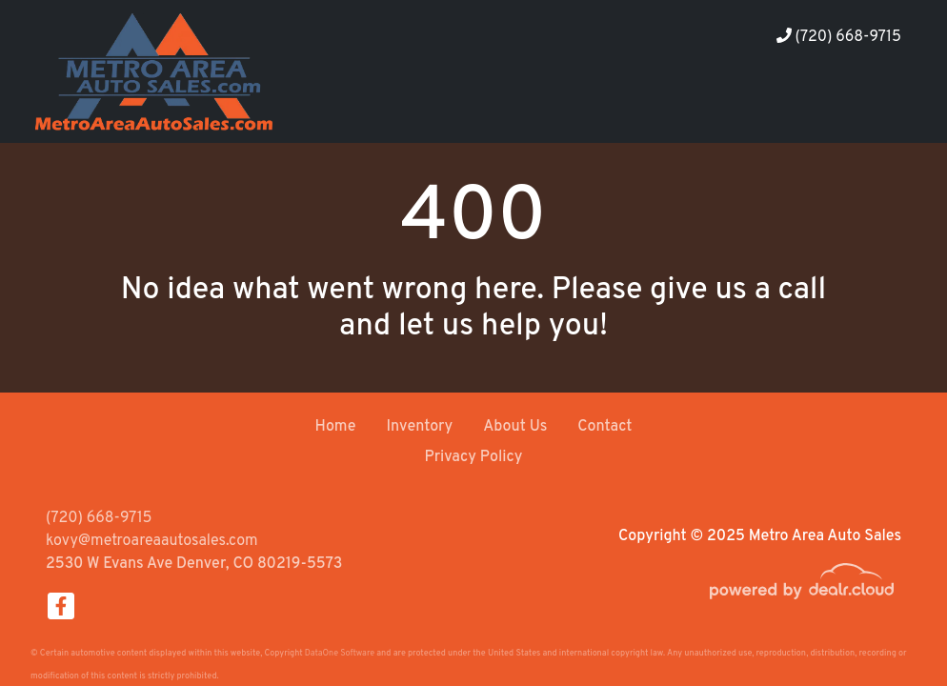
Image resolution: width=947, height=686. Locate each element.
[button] (757, 107)
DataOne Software (339, 653)
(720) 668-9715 (838, 37)
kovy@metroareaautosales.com (152, 541)
